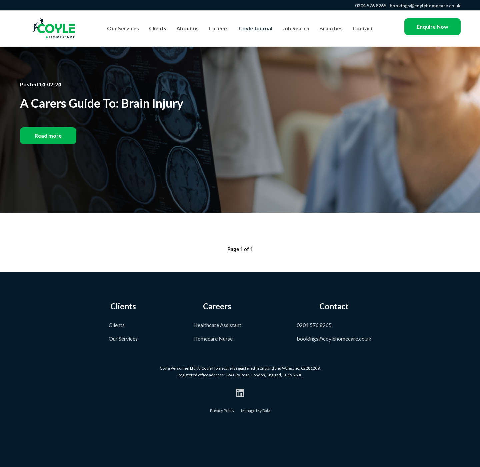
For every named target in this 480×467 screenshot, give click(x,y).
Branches (331, 28)
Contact (363, 28)
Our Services (123, 28)
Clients (157, 28)
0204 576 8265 (370, 5)
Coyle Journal (255, 28)
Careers (219, 28)
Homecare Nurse (213, 338)
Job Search (295, 28)
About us (187, 28)
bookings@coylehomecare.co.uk (424, 5)
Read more (48, 135)
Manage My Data (255, 410)
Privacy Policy (222, 410)
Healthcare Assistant (217, 325)
